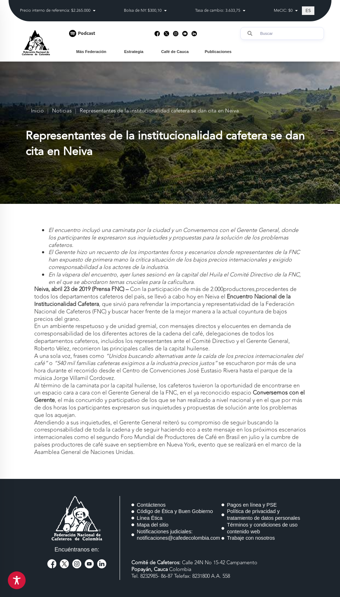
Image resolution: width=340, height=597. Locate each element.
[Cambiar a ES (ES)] (308, 10)
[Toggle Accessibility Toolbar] (16, 580)
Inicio (37, 111)
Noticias (62, 111)
